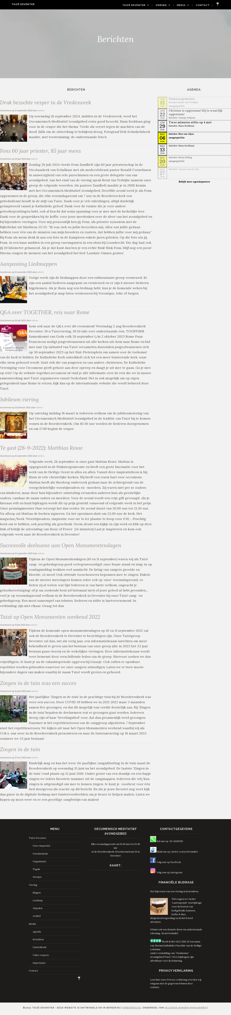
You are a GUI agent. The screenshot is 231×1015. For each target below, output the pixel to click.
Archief (37, 918)
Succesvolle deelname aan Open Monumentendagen (62, 546)
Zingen (37, 894)
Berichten (38, 941)
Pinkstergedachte (182, 99)
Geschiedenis (40, 855)
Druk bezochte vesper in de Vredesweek (46, 102)
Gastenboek (39, 949)
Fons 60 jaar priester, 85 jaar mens (41, 151)
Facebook (175, 864)
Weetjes (37, 879)
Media (188, 5)
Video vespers (41, 957)
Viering (168, 5)
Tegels (36, 871)
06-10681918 (176, 843)
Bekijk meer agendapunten (194, 181)
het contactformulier (186, 853)
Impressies (39, 964)
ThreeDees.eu (131, 1010)
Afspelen (37, 910)
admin (41, 110)
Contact (209, 5)
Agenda (37, 933)
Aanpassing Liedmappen (29, 264)
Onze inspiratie (41, 847)
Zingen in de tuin (20, 751)
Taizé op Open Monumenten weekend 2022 (51, 618)
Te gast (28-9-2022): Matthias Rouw (42, 448)
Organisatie (39, 863)
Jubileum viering (19, 400)
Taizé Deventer (16, 4)
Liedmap (38, 902)
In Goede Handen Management (186, 1010)
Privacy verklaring (177, 981)
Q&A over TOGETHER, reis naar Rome (46, 313)
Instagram (176, 874)
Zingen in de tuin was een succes (39, 684)
